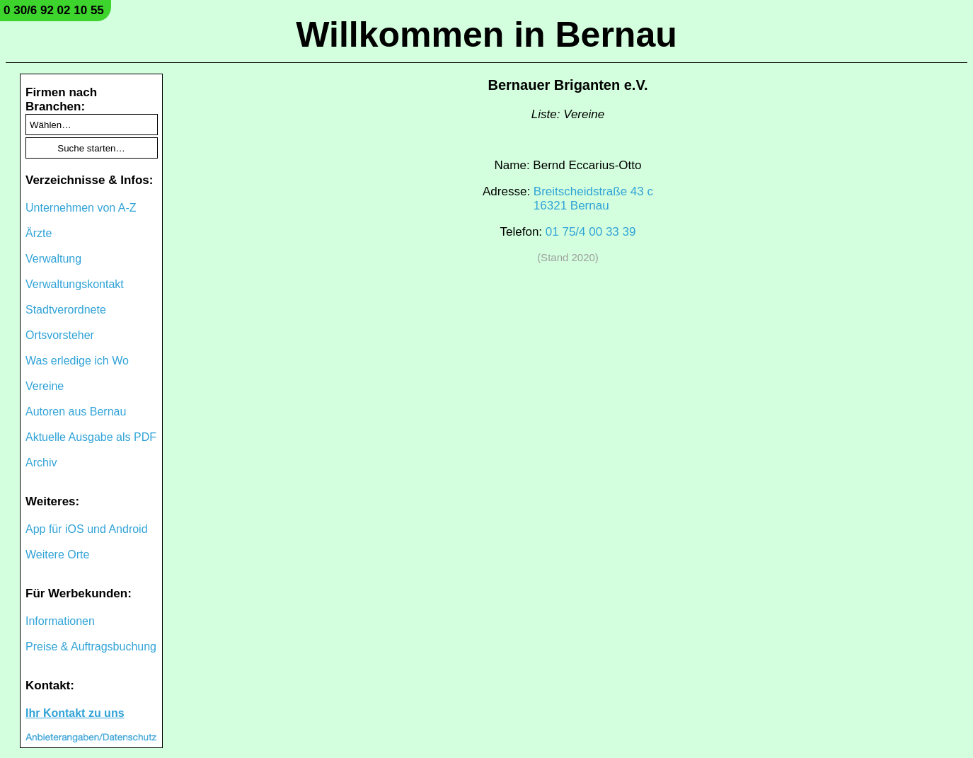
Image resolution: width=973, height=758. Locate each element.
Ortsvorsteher (59, 335)
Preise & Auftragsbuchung (90, 647)
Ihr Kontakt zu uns (75, 713)
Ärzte (38, 233)
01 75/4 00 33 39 (591, 232)
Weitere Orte (57, 555)
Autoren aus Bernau (75, 412)
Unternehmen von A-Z (81, 208)
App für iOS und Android (86, 529)
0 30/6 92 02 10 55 (54, 10)
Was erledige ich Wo (77, 361)
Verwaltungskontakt (74, 284)
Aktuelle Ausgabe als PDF (90, 437)
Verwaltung (53, 259)
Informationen (60, 621)
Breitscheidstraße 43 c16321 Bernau (593, 198)
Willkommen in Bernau (486, 34)
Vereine (44, 386)
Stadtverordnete (65, 310)
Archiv (41, 462)
